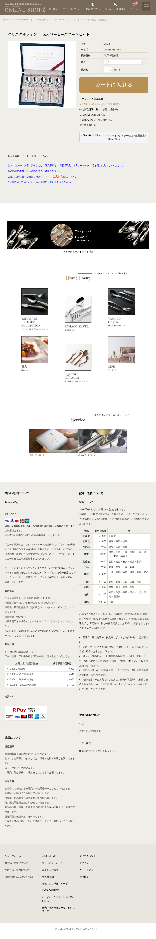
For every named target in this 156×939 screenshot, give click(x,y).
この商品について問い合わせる (95, 119)
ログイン (84, 863)
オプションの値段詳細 (91, 99)
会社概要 (84, 876)
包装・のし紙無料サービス (56, 883)
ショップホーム (13, 856)
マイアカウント (87, 856)
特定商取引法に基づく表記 (19, 876)
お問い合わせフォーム (131, 660)
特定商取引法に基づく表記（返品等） (99, 109)
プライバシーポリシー (53, 863)
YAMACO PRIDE (50, 890)
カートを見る (86, 869)
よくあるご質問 (50, 869)
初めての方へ (93, 9)
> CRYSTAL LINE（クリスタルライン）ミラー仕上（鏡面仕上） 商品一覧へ (114, 137)
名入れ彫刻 (48, 876)
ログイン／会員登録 (115, 9)
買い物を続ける (87, 125)
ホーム (6, 20)
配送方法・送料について (17, 869)
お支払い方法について (16, 863)
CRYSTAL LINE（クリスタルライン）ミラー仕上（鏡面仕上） (80, 20)
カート (133, 6)
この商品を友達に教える (92, 114)
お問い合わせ (49, 856)
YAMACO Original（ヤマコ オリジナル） (30, 20)
